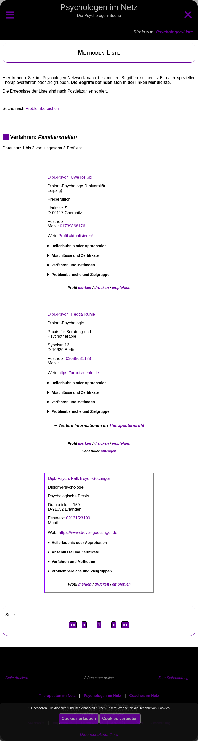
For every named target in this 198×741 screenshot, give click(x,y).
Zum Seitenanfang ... (175, 678)
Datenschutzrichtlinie (99, 734)
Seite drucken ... (18, 678)
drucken (101, 288)
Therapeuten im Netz (57, 695)
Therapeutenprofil (126, 425)
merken (84, 288)
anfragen (109, 451)
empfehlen (121, 288)
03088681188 (78, 358)
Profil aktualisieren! (76, 236)
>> (125, 625)
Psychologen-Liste (174, 32)
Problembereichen (42, 108)
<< (72, 625)
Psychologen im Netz (102, 695)
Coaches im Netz (144, 695)
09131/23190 (78, 518)
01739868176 (72, 226)
